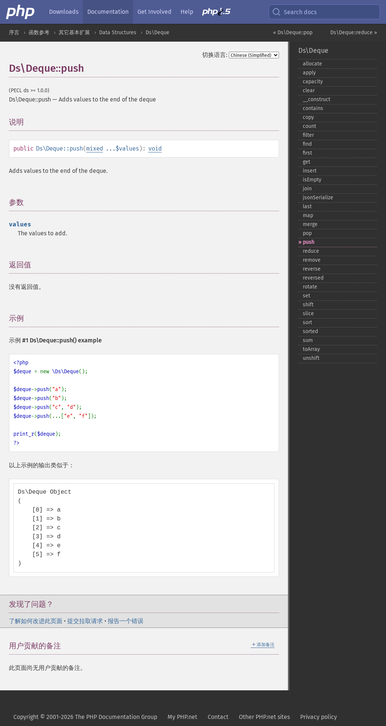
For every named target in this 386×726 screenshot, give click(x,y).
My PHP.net (182, 716)
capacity (313, 81)
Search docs (294, 11)
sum (308, 340)
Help (187, 11)
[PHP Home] (21, 12)
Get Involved (154, 11)
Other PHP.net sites (264, 716)
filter (308, 135)
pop (307, 233)
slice (308, 313)
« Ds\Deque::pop (292, 32)
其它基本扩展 (74, 32)
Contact (218, 716)
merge (310, 224)
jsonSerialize (318, 197)
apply (309, 73)
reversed (313, 278)
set (306, 296)
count (309, 126)
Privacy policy (318, 716)
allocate (312, 64)
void (155, 148)
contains (313, 108)
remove (312, 260)
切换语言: (214, 54)
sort (307, 322)
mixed (94, 148)
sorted (310, 331)
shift (308, 304)
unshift (311, 358)
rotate (310, 287)
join (307, 188)
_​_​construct (316, 99)
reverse (312, 269)
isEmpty (312, 180)
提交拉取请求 (85, 621)
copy (308, 117)
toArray (311, 349)
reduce (311, 251)
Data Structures (117, 32)
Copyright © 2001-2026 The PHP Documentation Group (85, 716)
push (308, 242)
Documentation (108, 11)
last (307, 206)
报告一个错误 (125, 621)
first (307, 153)
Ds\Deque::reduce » (353, 32)
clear (309, 90)
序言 (14, 32)
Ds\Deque (157, 32)
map (308, 215)
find (307, 144)
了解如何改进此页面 (35, 621)
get (306, 162)
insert (310, 171)
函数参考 (39, 32)
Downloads (63, 11)
